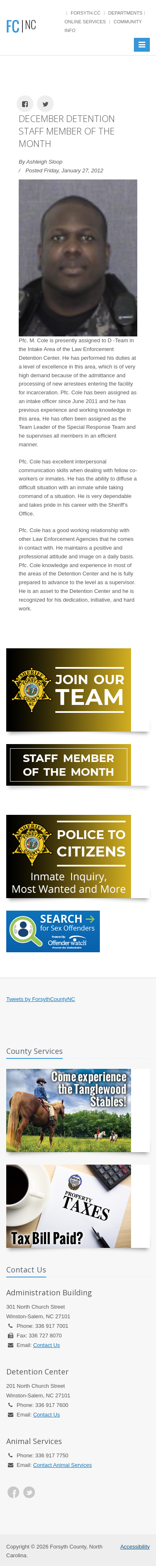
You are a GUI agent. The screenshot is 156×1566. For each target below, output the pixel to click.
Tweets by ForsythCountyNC (40, 999)
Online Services (85, 21)
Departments (125, 12)
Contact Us (46, 1345)
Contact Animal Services (62, 1465)
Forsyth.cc (86, 12)
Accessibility (135, 1547)
